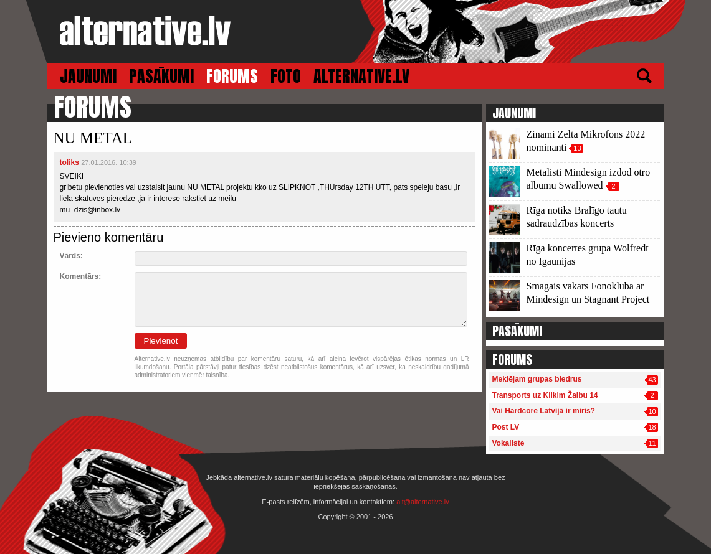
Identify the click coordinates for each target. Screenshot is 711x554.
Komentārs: (81, 276)
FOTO (285, 76)
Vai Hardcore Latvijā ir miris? (543, 410)
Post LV (506, 427)
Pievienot (161, 340)
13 (577, 148)
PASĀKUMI (161, 76)
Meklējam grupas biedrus (537, 379)
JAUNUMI (88, 76)
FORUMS (232, 76)
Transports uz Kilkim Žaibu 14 (545, 395)
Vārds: (71, 255)
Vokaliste (508, 443)
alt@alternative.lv (422, 501)
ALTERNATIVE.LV (361, 76)
